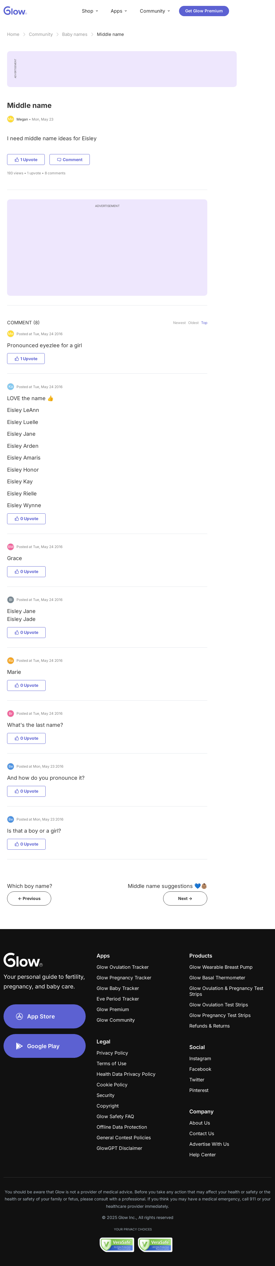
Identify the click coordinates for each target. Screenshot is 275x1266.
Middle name (110, 34)
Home (13, 34)
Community (41, 34)
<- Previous (29, 898)
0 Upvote (26, 518)
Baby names (74, 34)
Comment (69, 159)
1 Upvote (25, 159)
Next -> (185, 898)
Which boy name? (29, 886)
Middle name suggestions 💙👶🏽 (167, 886)
